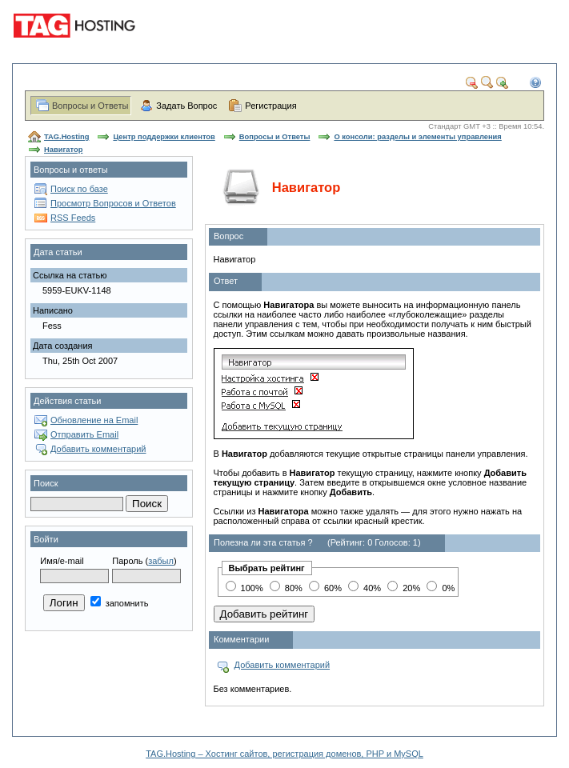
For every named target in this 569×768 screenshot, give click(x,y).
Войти (46, 539)
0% (441, 588)
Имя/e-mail (61, 561)
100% (244, 588)
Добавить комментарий (98, 449)
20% (403, 588)
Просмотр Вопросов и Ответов (113, 203)
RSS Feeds (72, 217)
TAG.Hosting (66, 137)
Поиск (46, 483)
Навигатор (63, 150)
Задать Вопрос (186, 105)
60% (325, 588)
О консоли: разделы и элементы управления (417, 137)
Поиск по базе (79, 189)
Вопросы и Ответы (90, 105)
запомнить (119, 603)
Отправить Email (84, 434)
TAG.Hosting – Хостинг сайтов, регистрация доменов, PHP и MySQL (284, 753)
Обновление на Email (94, 420)
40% (364, 588)
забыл (161, 561)
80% (286, 588)
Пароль (127, 561)
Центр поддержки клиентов (163, 137)
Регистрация (270, 105)
